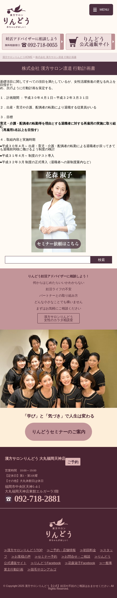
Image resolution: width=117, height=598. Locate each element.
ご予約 (72, 462)
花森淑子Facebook (81, 563)
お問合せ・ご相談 (77, 556)
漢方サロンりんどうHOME (17, 57)
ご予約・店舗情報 (63, 550)
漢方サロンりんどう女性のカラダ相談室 (58, 318)
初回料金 (89, 550)
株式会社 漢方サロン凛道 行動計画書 (55, 57)
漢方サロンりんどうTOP (25, 550)
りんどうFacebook (47, 563)
